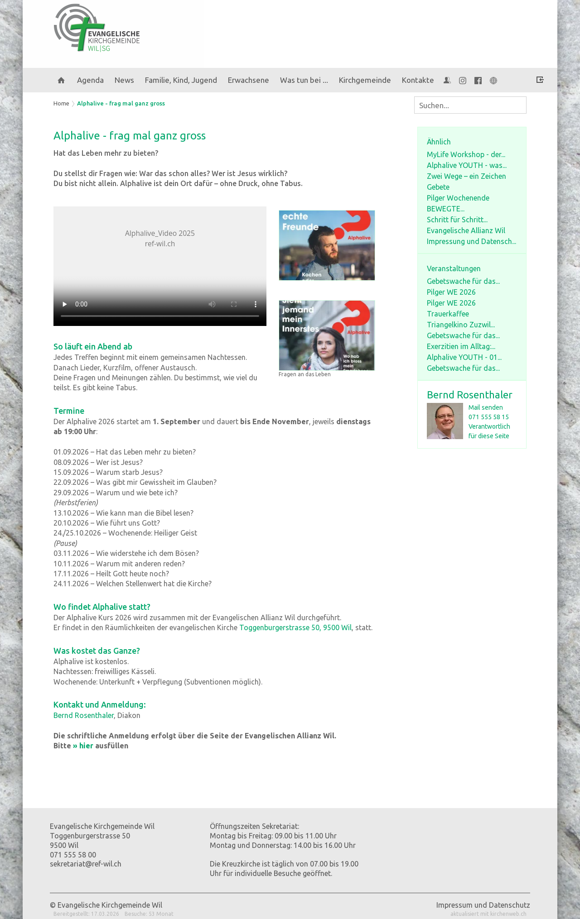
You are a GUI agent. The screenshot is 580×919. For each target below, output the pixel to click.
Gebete (438, 187)
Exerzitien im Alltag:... (461, 346)
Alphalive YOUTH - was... (467, 165)
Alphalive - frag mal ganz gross (121, 103)
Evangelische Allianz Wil (466, 230)
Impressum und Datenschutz (483, 905)
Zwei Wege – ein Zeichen (466, 176)
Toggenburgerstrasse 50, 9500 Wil (295, 627)
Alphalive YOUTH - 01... (464, 357)
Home (61, 103)
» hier (83, 746)
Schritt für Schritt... (457, 219)
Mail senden (486, 407)
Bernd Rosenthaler (469, 394)
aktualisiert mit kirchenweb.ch (488, 914)
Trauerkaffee (448, 314)
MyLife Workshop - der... (466, 154)
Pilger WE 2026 (451, 292)
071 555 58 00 (73, 855)
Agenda (90, 80)
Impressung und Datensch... (471, 241)
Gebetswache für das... (463, 281)
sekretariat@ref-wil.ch (85, 864)
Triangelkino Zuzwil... (461, 325)
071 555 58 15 (489, 417)
